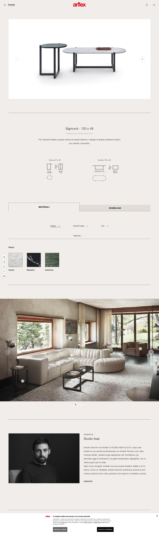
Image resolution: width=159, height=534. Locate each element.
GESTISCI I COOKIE (60, 529)
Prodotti (11, 5)
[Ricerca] (154, 5)
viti (102, 226)
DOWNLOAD (115, 208)
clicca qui (64, 522)
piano (53, 226)
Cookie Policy (97, 522)
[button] (142, 59)
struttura (78, 226)
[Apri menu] (5, 5)
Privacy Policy (88, 522)
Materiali (44, 207)
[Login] (147, 5)
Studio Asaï (83, 133)
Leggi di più (88, 481)
